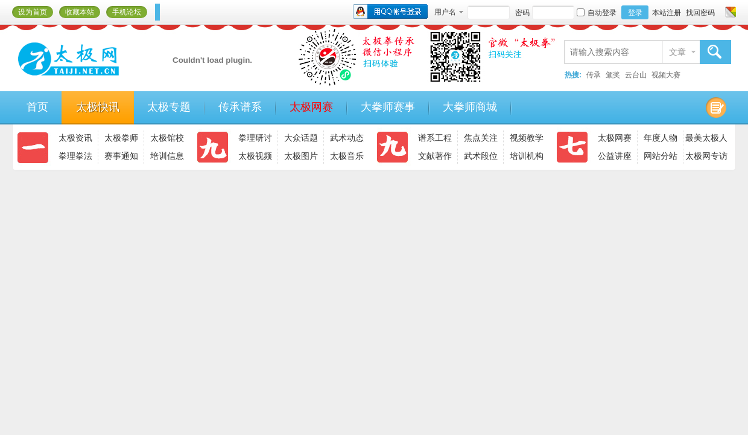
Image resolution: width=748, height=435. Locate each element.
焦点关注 (481, 138)
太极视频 (255, 156)
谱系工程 (435, 138)
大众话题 (301, 138)
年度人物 (660, 138)
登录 (635, 12)
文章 (677, 52)
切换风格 (729, 12)
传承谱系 (240, 107)
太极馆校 (167, 138)
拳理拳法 (75, 156)
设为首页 (32, 12)
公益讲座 (615, 156)
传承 (593, 75)
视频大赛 (665, 75)
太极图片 (301, 156)
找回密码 (700, 12)
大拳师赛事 (388, 107)
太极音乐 (347, 156)
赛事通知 (121, 156)
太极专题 (169, 107)
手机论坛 (126, 12)
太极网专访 (706, 156)
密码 (522, 12)
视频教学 (527, 138)
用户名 (445, 12)
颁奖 (613, 75)
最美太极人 (706, 138)
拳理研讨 (255, 138)
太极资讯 (75, 138)
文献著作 (435, 156)
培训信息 (167, 156)
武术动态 (347, 138)
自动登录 (596, 12)
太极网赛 (311, 107)
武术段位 (481, 156)
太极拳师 (121, 138)
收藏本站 (79, 12)
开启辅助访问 (719, 12)
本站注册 (666, 12)
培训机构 (527, 156)
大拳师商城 (470, 107)
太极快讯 (97, 107)
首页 (37, 107)
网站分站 (660, 156)
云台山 (636, 75)
